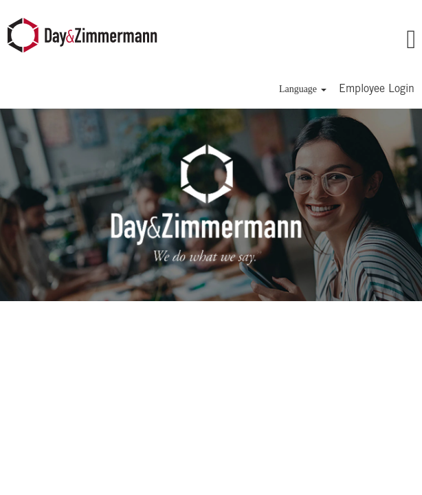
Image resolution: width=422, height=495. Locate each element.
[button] (357, 40)
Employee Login (376, 89)
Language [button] (302, 89)
